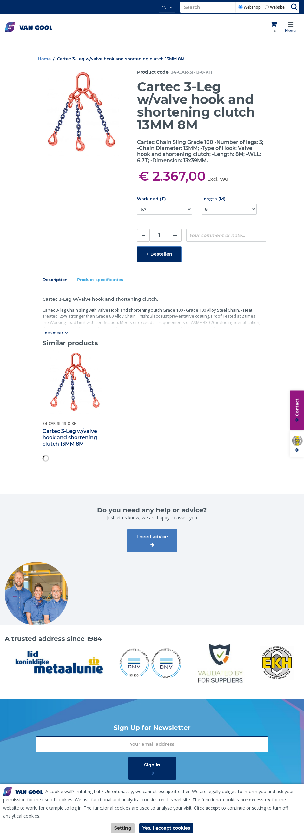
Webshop (252, 7)
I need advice (152, 537)
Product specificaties (100, 279)
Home (44, 58)
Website (277, 7)
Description (55, 279)
